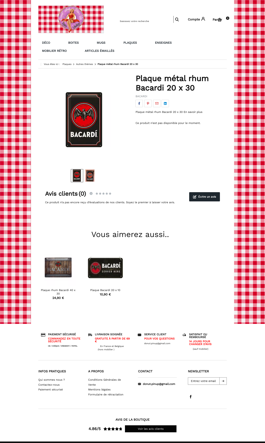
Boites (60, 42)
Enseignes (120, 42)
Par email (156, 94)
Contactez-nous (49, 375)
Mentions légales (99, 380)
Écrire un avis (204, 187)
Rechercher (176, 19)
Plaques (96, 42)
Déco (42, 42)
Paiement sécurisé (50, 380)
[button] (223, 372)
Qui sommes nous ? (51, 371)
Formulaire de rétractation (105, 385)
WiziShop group (146, 438)
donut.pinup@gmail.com (156, 375)
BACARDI (141, 87)
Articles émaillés (184, 42)
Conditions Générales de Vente (104, 373)
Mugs (77, 42)
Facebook (139, 94)
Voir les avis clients (151, 420)
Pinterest (148, 94)
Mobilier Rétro (148, 42)
